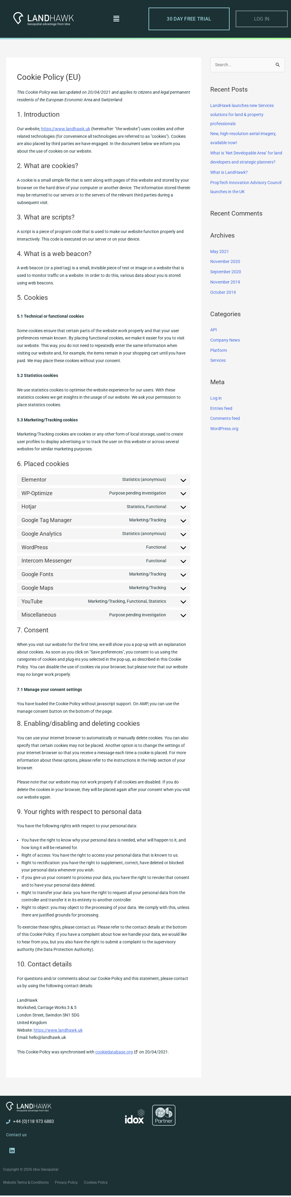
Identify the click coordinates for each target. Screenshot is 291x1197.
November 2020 (226, 271)
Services (218, 370)
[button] (116, 18)
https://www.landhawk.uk (65, 128)
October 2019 (223, 301)
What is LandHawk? (230, 181)
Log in (216, 407)
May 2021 (220, 261)
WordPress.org (225, 438)
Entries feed (222, 417)
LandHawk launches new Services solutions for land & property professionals (244, 115)
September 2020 (226, 281)
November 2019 (226, 291)
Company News (226, 349)
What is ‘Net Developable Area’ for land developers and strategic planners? (244, 162)
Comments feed (226, 428)
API (213, 339)
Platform (219, 359)
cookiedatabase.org (114, 1051)
